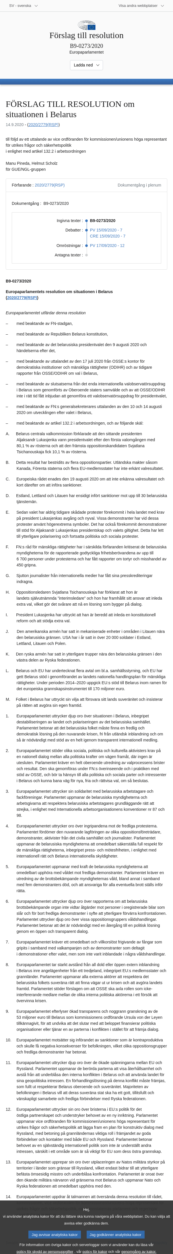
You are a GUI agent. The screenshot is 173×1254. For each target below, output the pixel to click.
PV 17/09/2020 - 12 (107, 245)
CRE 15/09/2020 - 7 (108, 236)
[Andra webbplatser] (141, 5)
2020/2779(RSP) (43, 124)
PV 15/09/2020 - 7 (106, 230)
